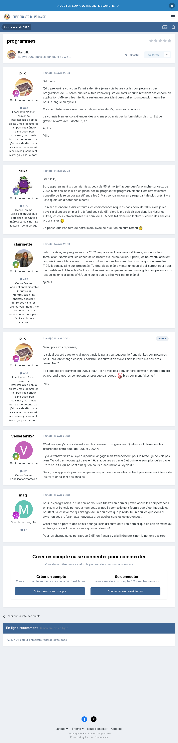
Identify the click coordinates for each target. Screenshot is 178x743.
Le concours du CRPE (57, 56)
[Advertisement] (89, 683)
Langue (62, 728)
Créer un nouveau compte (50, 591)
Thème (78, 728)
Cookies (116, 728)
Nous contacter (97, 728)
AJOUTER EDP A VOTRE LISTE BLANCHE (86, 5)
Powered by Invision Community (89, 737)
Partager (132, 54)
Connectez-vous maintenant (125, 591)
